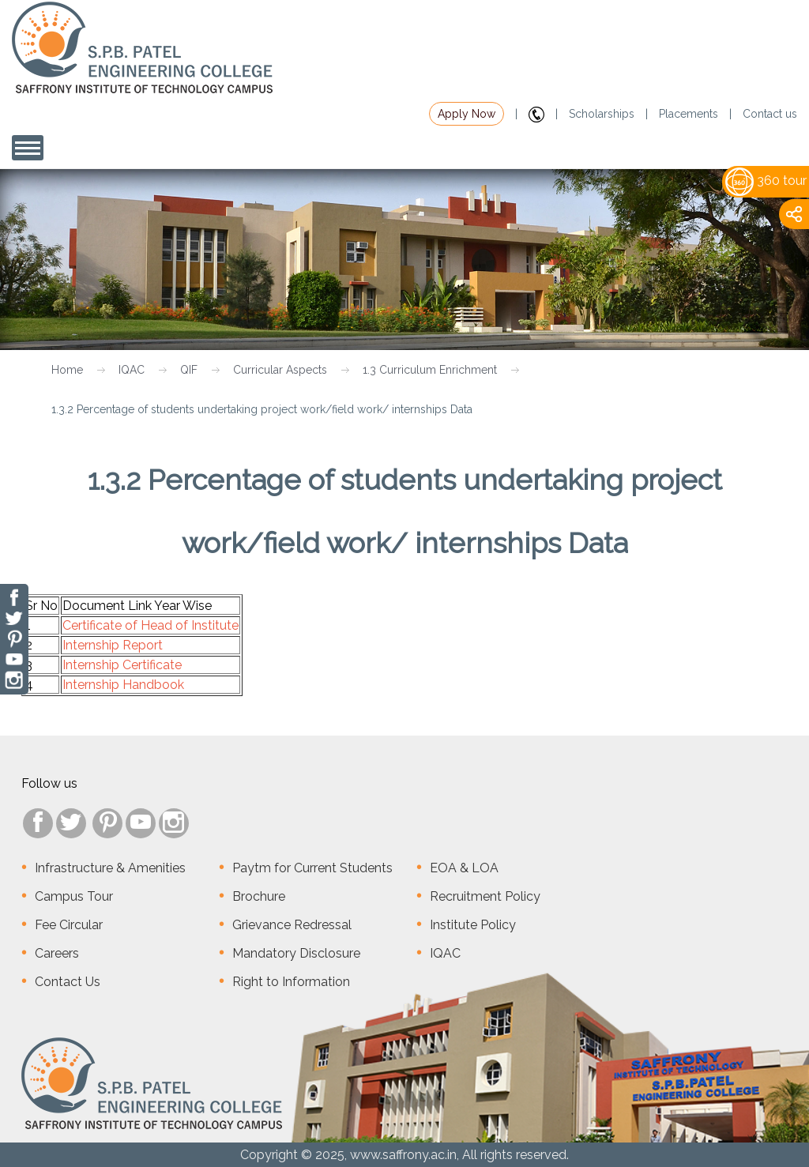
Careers (57, 953)
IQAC (132, 369)
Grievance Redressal (292, 924)
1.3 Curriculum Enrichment (430, 369)
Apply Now (466, 113)
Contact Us (67, 981)
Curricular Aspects (280, 369)
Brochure (258, 896)
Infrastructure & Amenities (110, 867)
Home (67, 369)
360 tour (766, 180)
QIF (189, 369)
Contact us (770, 113)
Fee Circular (69, 924)
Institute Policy (473, 924)
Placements (688, 113)
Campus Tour (74, 896)
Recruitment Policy (485, 896)
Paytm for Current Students (312, 867)
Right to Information (291, 981)
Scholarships (601, 113)
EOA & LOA (464, 867)
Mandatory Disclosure (296, 953)
